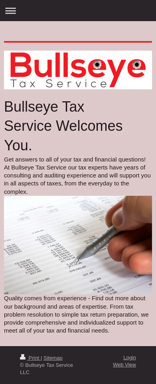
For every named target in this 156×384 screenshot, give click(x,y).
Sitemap (53, 358)
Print (30, 358)
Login (129, 357)
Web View (124, 365)
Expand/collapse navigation (78, 10)
